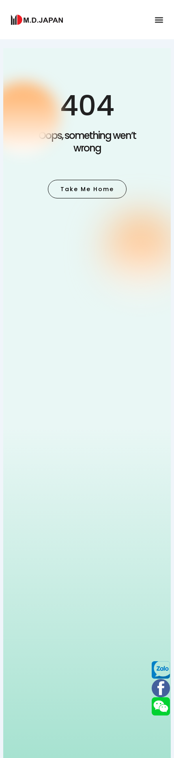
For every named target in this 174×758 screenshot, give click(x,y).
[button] (159, 19)
